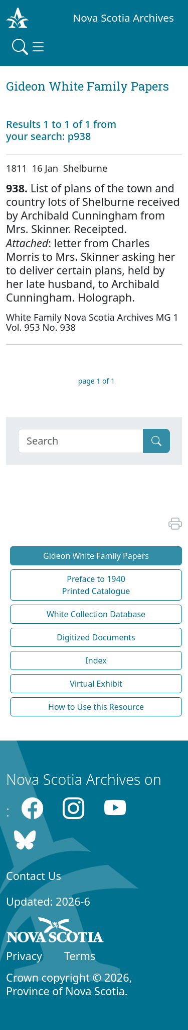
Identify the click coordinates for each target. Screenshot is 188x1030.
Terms (79, 955)
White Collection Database (96, 614)
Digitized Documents (96, 637)
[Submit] (156, 441)
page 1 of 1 (96, 381)
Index (95, 660)
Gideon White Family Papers (96, 555)
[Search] (80, 441)
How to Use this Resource (96, 706)
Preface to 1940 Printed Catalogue (96, 585)
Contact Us (33, 875)
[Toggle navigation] (29, 47)
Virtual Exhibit (96, 683)
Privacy (24, 955)
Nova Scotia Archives (123, 18)
